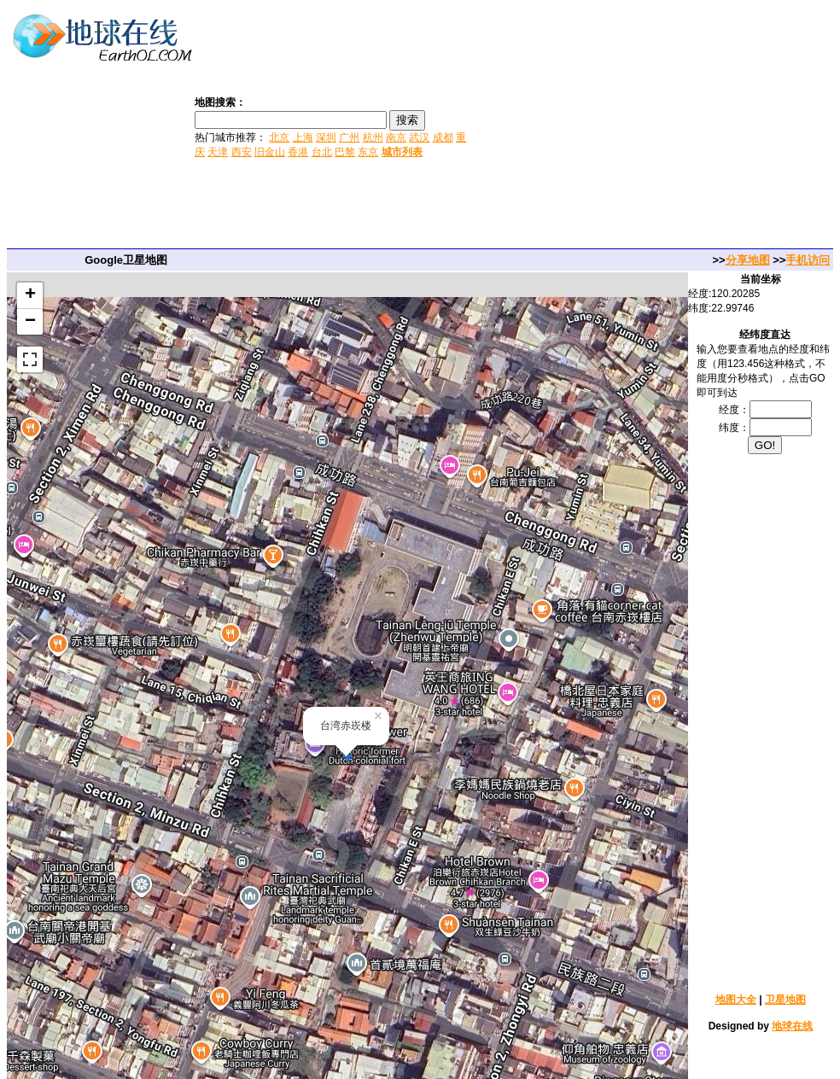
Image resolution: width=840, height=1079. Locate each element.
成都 (443, 137)
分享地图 (748, 260)
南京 (396, 137)
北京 (279, 137)
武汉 (419, 137)
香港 (298, 152)
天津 (217, 152)
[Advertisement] (655, 126)
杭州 (373, 137)
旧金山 (269, 152)
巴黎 (345, 152)
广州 (349, 137)
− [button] (30, 322)
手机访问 (807, 260)
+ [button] (30, 295)
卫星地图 (785, 1000)
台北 (322, 152)
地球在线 (792, 1026)
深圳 (326, 137)
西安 (241, 152)
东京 (368, 152)
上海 (303, 137)
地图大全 (735, 1000)
